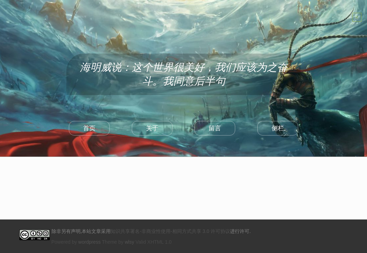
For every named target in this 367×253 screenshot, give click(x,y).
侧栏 (278, 128)
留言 (215, 128)
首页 (89, 128)
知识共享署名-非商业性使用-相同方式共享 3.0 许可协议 (170, 231)
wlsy (129, 242)
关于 (152, 128)
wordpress (89, 242)
